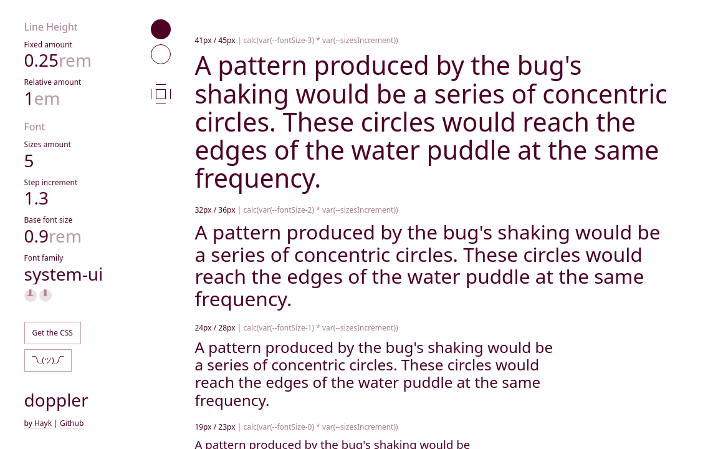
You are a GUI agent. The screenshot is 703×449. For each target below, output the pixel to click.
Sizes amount (47, 144)
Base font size (48, 220)
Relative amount (53, 82)
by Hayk (38, 423)
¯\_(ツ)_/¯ (48, 360)
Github (72, 423)
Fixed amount (48, 44)
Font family (44, 258)
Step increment (51, 182)
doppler (56, 400)
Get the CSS (52, 332)
